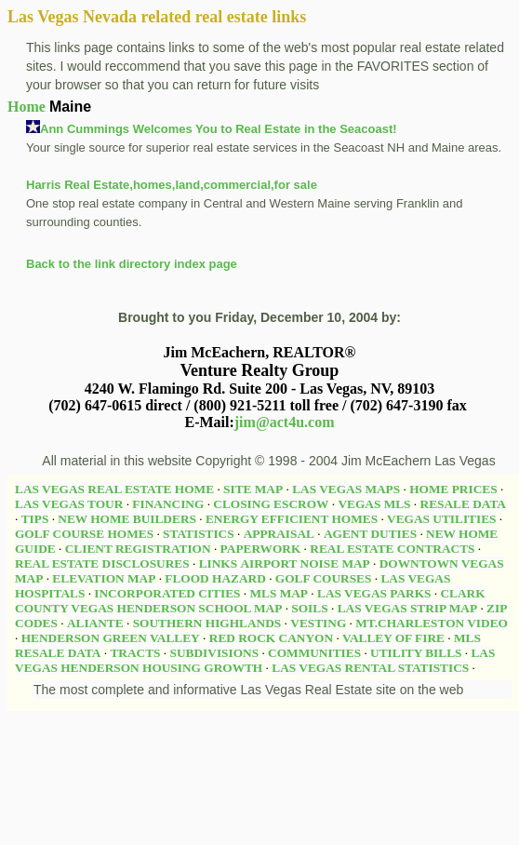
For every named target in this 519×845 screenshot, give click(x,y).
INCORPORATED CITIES (167, 593)
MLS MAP (278, 593)
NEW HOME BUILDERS (127, 519)
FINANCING (168, 504)
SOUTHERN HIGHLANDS (207, 623)
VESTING (318, 623)
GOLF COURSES (323, 578)
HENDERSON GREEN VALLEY (110, 638)
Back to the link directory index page (131, 264)
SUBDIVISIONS (215, 653)
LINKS (218, 563)
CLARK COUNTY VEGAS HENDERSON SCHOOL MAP (250, 600)
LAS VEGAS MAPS (346, 489)
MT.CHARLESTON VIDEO (431, 623)
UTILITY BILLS (415, 653)
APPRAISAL (279, 534)
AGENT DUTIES (370, 534)
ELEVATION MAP (103, 578)
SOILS (309, 608)
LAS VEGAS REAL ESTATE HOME (114, 489)
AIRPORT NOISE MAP (304, 563)
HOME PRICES (453, 489)
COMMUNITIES (314, 653)
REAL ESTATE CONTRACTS (392, 549)
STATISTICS (198, 534)
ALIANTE (95, 623)
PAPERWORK (260, 549)
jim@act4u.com (284, 422)
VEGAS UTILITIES (441, 519)
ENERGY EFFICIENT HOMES (292, 519)
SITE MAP (253, 489)
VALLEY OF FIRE (393, 638)
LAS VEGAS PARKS (374, 593)
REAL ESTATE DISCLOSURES (102, 563)
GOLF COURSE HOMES (84, 534)
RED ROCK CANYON (271, 638)
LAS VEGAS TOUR (69, 504)
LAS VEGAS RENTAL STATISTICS (370, 668)
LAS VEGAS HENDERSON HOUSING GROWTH (255, 660)
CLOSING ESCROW (270, 504)
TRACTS (135, 653)
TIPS (35, 519)
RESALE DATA (463, 504)
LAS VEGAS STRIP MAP (407, 608)
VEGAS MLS (374, 504)
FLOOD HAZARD (215, 578)
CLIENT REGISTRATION (138, 549)
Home (26, 106)
